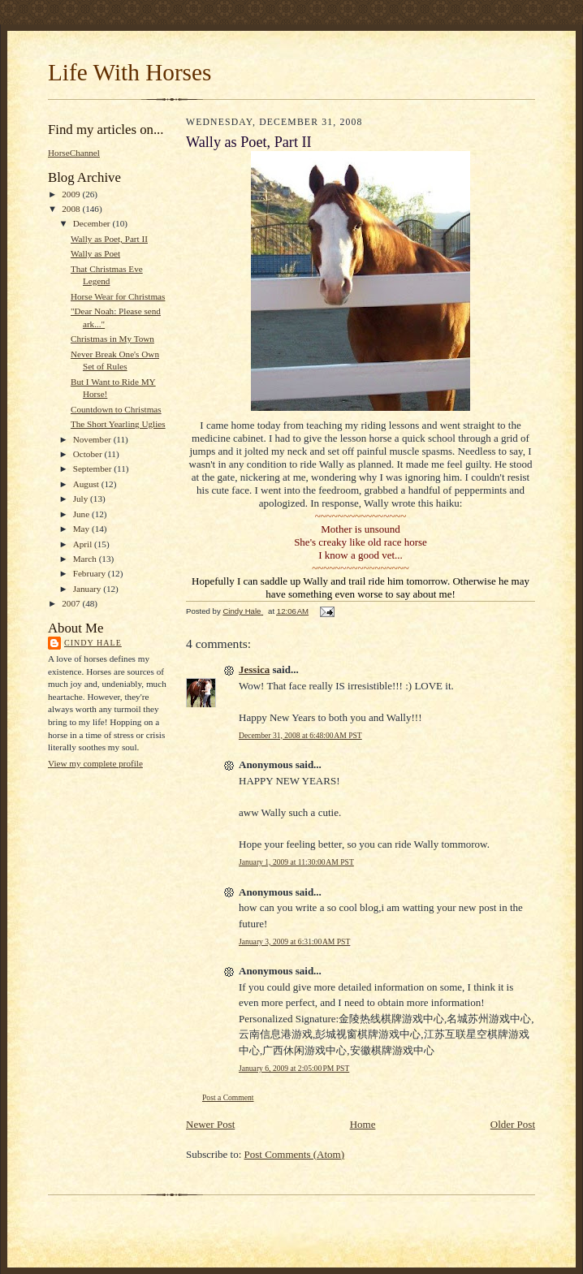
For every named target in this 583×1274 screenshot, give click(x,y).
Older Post (512, 1124)
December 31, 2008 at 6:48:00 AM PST (300, 735)
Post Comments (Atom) (294, 1154)
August (87, 484)
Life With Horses (129, 72)
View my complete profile (95, 763)
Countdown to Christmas (116, 409)
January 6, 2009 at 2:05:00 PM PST (294, 1068)
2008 (72, 209)
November (93, 439)
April (83, 544)
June (82, 514)
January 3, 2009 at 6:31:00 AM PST (294, 941)
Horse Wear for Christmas (118, 296)
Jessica (254, 669)
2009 (72, 194)
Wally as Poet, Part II (109, 239)
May (82, 528)
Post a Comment (228, 1097)
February (90, 573)
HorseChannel (74, 153)
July (81, 498)
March (86, 559)
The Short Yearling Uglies (118, 424)
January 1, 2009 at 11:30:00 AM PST (296, 861)
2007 (72, 603)
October (89, 454)
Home (363, 1124)
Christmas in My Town (112, 338)
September (93, 468)
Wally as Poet (95, 253)
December (93, 223)
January (88, 589)
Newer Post (210, 1124)
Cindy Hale (93, 642)
